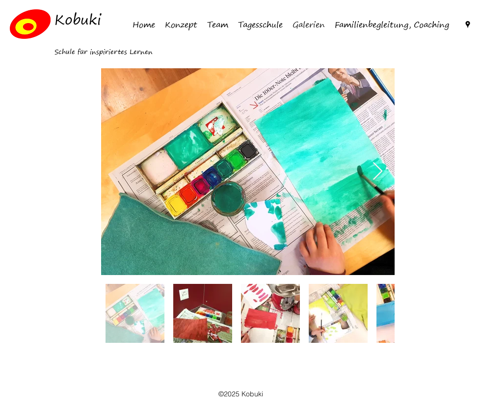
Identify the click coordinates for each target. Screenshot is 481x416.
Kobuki (77, 19)
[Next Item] (377, 171)
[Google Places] (468, 24)
